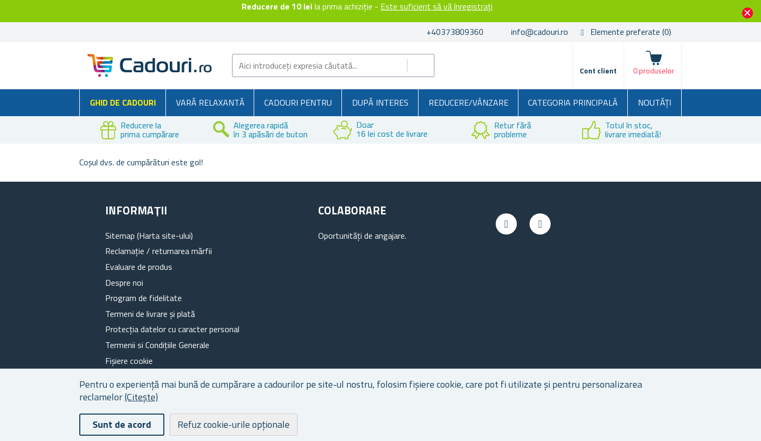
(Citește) (141, 397)
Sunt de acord (121, 424)
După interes (380, 102)
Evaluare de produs (138, 266)
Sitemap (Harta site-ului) (149, 235)
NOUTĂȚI (654, 102)
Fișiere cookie (129, 360)
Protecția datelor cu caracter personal (172, 329)
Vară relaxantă (210, 102)
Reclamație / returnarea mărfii (158, 251)
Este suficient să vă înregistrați (436, 6)
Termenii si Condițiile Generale (157, 345)
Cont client (598, 70)
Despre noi (124, 282)
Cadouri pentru (298, 102)
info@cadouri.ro (539, 31)
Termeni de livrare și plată (150, 313)
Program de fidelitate (143, 298)
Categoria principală (573, 102)
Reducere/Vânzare (468, 102)
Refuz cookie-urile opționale (234, 424)
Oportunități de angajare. (362, 235)
